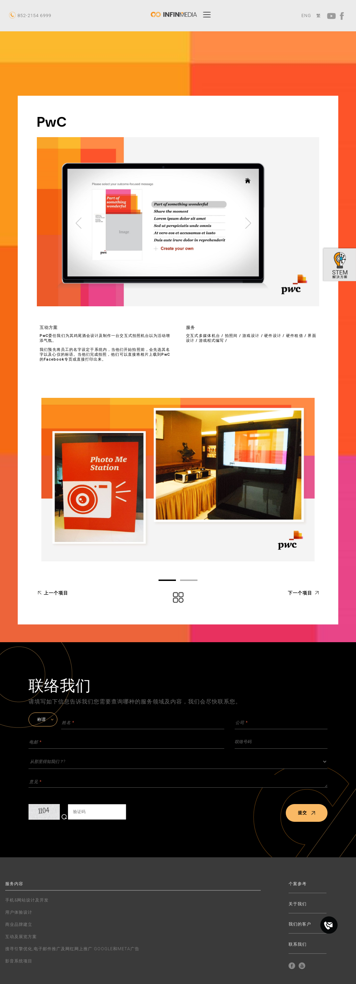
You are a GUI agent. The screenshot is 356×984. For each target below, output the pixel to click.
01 (167, 580)
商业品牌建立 (18, 924)
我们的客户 (300, 924)
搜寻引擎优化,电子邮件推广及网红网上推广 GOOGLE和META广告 (72, 948)
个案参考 (298, 884)
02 (188, 580)
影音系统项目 (18, 961)
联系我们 (298, 944)
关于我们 (298, 904)
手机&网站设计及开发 (27, 900)
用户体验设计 (18, 912)
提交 (307, 813)
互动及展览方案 (21, 936)
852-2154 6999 (34, 15)
